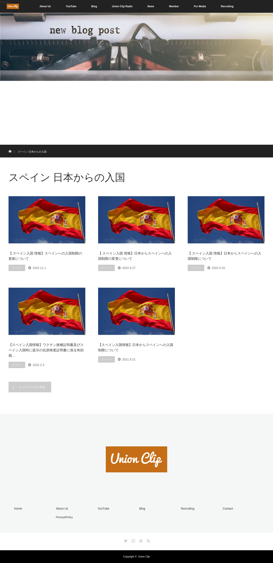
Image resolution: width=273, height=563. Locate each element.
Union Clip (144, 556)
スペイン (17, 267)
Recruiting (227, 6)
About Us (45, 6)
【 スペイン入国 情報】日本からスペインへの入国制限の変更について (135, 256)
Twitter (125, 540)
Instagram (132, 540)
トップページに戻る (32, 387)
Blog (94, 6)
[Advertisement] (136, 113)
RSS (148, 540)
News (150, 6)
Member (174, 6)
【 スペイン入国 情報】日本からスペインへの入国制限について (224, 256)
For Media (200, 6)
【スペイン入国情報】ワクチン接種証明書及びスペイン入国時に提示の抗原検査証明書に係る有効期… (46, 350)
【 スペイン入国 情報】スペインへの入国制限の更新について (45, 256)
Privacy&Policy (64, 517)
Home (18, 508)
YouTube (71, 6)
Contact (228, 508)
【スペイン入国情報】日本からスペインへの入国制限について (135, 347)
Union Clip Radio (122, 6)
